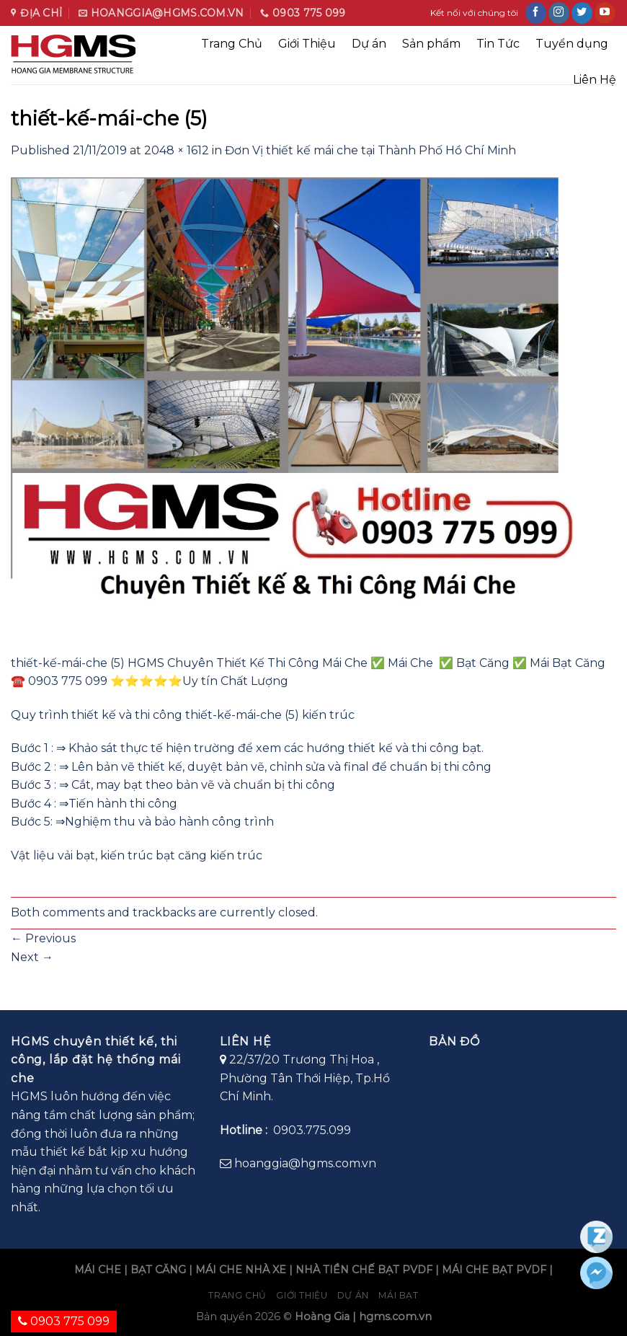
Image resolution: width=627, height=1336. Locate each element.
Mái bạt (398, 1295)
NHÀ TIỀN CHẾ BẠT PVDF (363, 1269)
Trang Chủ (231, 43)
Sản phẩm (431, 43)
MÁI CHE (97, 1269)
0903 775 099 (64, 1321)
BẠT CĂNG (158, 1269)
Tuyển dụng (571, 43)
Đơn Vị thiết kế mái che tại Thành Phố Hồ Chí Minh (370, 150)
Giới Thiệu (307, 43)
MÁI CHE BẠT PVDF (494, 1269)
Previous (43, 938)
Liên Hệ (594, 80)
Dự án (369, 43)
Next (32, 957)
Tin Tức (498, 43)
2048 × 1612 (176, 150)
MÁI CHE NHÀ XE (240, 1269)
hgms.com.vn (395, 1316)
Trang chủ (237, 1295)
